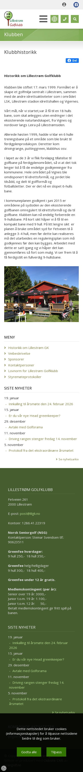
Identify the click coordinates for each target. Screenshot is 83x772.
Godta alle (29, 752)
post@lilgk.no (30, 513)
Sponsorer (16, 359)
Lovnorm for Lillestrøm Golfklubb (33, 371)
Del (72, 60)
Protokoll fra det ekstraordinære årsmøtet (41, 450)
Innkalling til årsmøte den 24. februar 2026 (41, 404)
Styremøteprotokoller (24, 377)
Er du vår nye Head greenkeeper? (34, 415)
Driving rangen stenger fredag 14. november (43, 439)
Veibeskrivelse (19, 353)
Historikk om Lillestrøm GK (28, 347)
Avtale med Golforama (26, 427)
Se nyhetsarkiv (69, 459)
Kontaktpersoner (21, 365)
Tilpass (56, 752)
